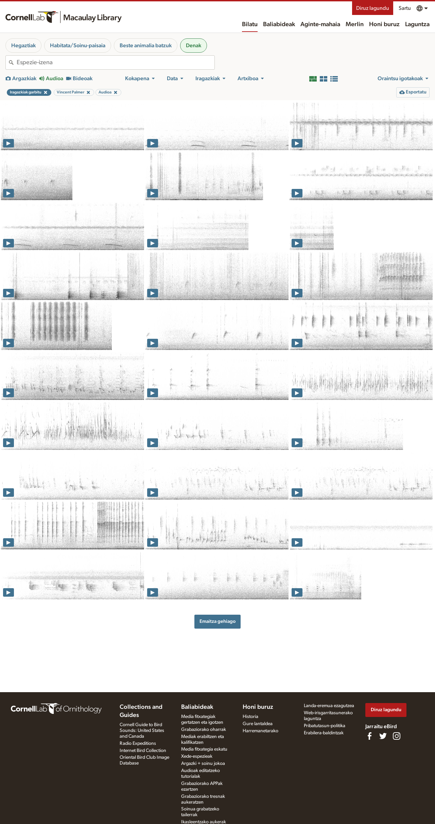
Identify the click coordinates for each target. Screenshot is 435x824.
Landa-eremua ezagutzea (329, 705)
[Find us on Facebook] (369, 736)
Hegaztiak (23, 45)
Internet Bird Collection (143, 750)
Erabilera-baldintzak (324, 733)
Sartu (405, 8)
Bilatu (250, 24)
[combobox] (115, 62)
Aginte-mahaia (320, 24)
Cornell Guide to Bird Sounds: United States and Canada (142, 730)
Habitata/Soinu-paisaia (77, 45)
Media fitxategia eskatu (204, 749)
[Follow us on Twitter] (383, 736)
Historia (250, 716)
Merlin (355, 24)
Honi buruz (384, 24)
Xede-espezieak (196, 756)
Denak (193, 45)
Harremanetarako (260, 731)
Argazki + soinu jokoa (203, 763)
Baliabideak (279, 24)
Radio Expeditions (138, 743)
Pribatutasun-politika (324, 725)
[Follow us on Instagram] (397, 736)
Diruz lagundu (372, 8)
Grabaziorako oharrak (203, 729)
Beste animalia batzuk (146, 45)
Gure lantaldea (258, 723)
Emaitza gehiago (217, 621)
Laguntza (417, 24)
